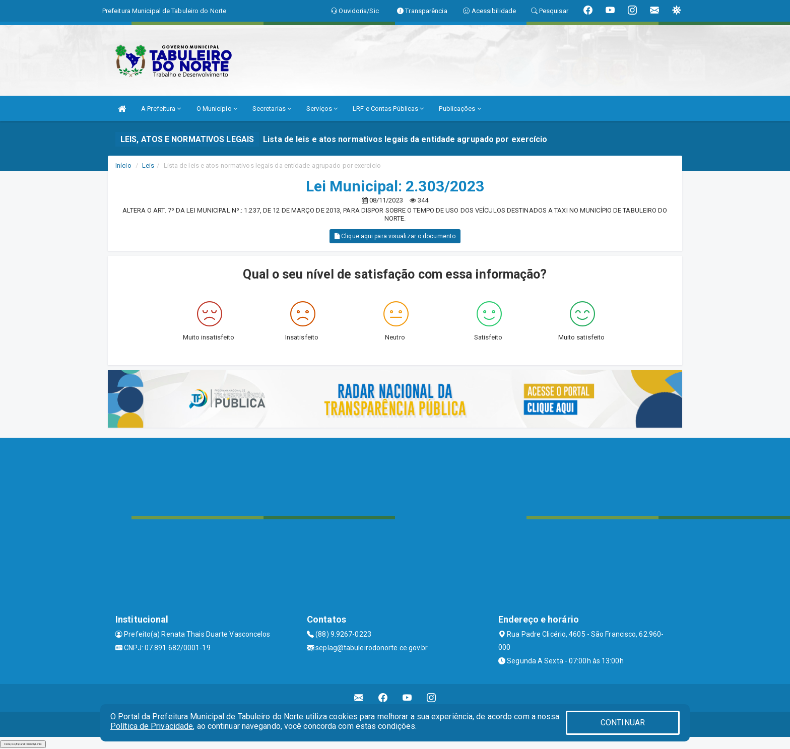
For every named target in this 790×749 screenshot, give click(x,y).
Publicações (460, 108)
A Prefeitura (161, 108)
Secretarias (271, 108)
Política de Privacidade (151, 726)
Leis (148, 165)
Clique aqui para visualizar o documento (395, 236)
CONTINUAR (623, 722)
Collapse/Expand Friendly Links (23, 743)
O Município (216, 108)
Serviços (322, 108)
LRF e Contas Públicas (388, 108)
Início (123, 165)
